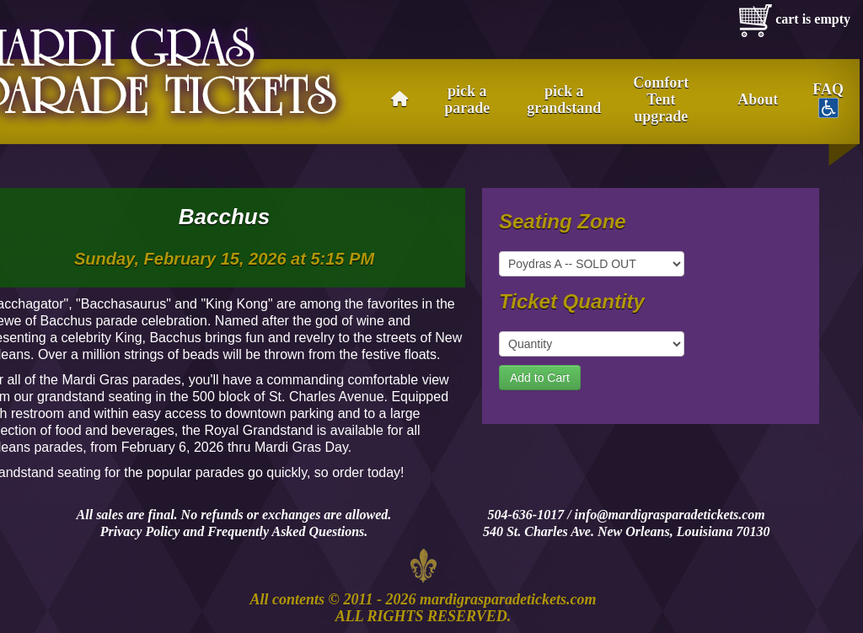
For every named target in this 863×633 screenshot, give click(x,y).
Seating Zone (562, 221)
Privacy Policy (140, 531)
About (757, 99)
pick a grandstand (564, 99)
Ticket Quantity (572, 301)
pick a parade (467, 99)
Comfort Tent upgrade (661, 99)
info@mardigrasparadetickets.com (670, 514)
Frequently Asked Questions (285, 531)
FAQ (828, 99)
